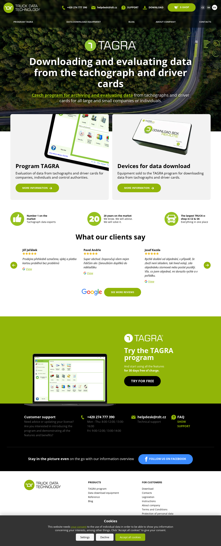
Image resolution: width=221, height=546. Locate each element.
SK (208, 7)
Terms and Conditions (154, 510)
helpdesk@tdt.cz (107, 7)
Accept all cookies (130, 537)
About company (166, 21)
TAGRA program (97, 489)
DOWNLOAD (156, 7)
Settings (85, 537)
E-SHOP (184, 7)
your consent (79, 526)
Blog (131, 21)
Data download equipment (83, 21)
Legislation (148, 497)
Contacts (205, 21)
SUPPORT (132, 7)
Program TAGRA (23, 21)
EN (214, 7)
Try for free (142, 382)
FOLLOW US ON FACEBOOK (167, 460)
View (29, 270)
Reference (94, 497)
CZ (202, 7)
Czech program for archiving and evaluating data (82, 95)
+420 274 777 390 (77, 7)
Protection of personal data (157, 514)
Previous (13, 265)
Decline (104, 537)
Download (147, 489)
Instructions (149, 502)
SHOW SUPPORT (183, 425)
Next (207, 265)
